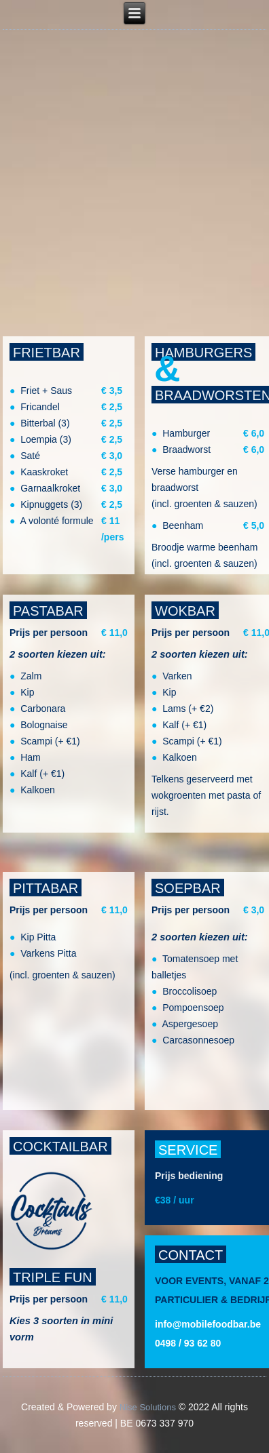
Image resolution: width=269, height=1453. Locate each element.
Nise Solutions (148, 1407)
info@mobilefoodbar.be (208, 1324)
